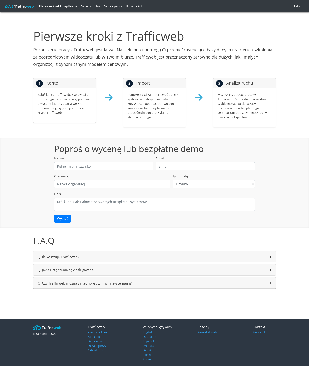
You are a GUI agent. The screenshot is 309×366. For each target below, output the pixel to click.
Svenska (148, 346)
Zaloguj (299, 6)
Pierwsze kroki (50, 6)
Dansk (147, 350)
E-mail (160, 158)
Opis (57, 194)
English (148, 332)
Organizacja (62, 176)
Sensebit (259, 332)
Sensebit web (207, 332)
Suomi (147, 359)
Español (148, 341)
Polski (147, 355)
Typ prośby (180, 176)
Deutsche (149, 337)
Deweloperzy (112, 6)
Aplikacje (70, 6)
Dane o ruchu (90, 6)
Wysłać (62, 218)
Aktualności (133, 6)
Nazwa (59, 158)
